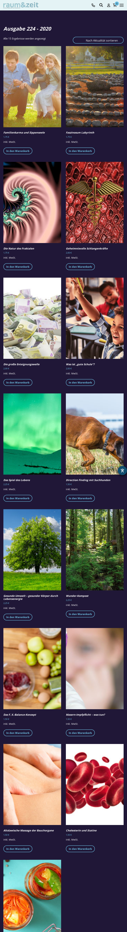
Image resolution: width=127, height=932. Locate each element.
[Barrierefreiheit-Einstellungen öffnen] (122, 470)
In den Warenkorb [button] (17, 151)
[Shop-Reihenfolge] (98, 40)
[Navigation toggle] (122, 5)
